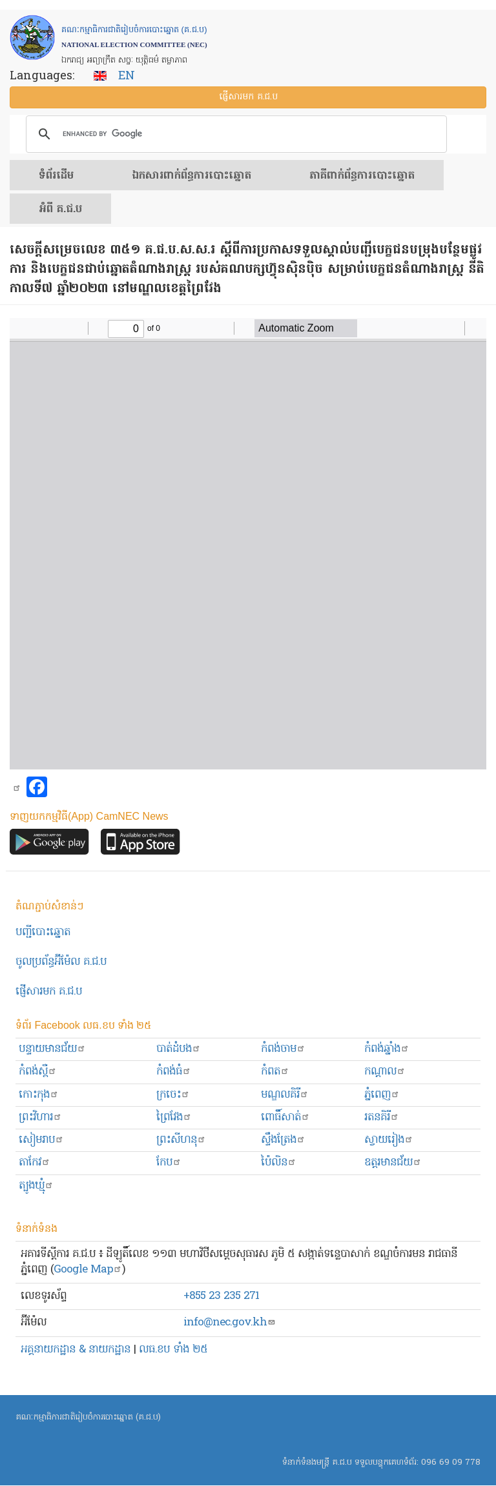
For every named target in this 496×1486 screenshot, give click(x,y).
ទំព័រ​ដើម (56, 176)
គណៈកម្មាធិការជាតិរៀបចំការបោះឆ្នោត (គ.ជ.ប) (88, 1417)
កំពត (275, 1072)
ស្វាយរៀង (388, 1140)
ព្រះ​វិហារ (40, 1117)
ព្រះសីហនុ (181, 1140)
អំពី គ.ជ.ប (60, 209)
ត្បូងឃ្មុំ (36, 1186)
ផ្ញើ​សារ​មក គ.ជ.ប (248, 97)
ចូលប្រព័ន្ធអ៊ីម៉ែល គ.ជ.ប (61, 962)
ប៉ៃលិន (278, 1162)
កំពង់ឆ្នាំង (386, 1049)
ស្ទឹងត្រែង (283, 1140)
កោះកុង (39, 1095)
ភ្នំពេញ (382, 1095)
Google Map (88, 1270)
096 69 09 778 (450, 1462)
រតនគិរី (381, 1117)
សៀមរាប (41, 1140)
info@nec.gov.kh (229, 1322)
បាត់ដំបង (178, 1049)
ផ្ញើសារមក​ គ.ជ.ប (49, 992)
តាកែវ (34, 1162)
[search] (234, 134)
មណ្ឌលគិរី (285, 1095)
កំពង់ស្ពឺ (38, 1072)
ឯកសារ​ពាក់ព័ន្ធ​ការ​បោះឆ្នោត (191, 176)
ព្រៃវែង (174, 1117)
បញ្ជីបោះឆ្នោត (43, 932)
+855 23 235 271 (221, 1296)
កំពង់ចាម (283, 1049)
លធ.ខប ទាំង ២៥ (173, 1350)
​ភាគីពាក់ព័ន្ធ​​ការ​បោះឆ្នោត (362, 176)
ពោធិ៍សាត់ (285, 1117)
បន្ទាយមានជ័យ (52, 1049)
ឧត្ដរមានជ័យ (393, 1162)
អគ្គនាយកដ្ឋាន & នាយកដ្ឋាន (75, 1350)
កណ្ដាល (385, 1072)
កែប (168, 1162)
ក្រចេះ (173, 1095)
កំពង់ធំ (173, 1072)
